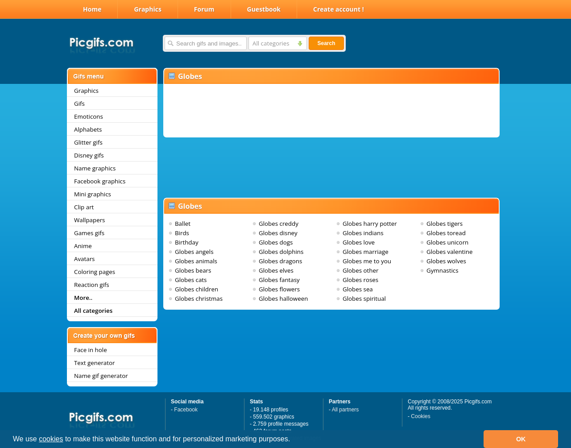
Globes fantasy (279, 280)
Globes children (196, 289)
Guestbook (264, 9)
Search (326, 43)
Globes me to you (367, 261)
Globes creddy (278, 224)
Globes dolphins (281, 252)
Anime (83, 246)
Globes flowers (279, 289)
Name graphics (95, 168)
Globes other (360, 270)
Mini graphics (92, 194)
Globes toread (446, 233)
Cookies (420, 416)
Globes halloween (283, 299)
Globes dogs (276, 242)
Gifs (79, 104)
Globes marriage (366, 252)
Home (92, 9)
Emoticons (88, 116)
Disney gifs (89, 155)
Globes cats (191, 280)
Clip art (84, 207)
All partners (345, 410)
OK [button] (521, 439)
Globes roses (360, 280)
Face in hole (90, 350)
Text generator (94, 363)
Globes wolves (446, 261)
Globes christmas (199, 299)
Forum (204, 9)
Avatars (84, 259)
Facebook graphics (99, 181)
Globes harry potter (370, 224)
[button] (293, 440)
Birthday (187, 242)
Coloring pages (94, 272)
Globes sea (358, 289)
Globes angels (194, 252)
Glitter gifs (88, 142)
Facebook (186, 410)
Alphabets (88, 129)
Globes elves (276, 270)
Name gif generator (101, 376)
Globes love (359, 242)
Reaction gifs (91, 285)
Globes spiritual (364, 299)
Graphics (147, 9)
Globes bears (193, 270)
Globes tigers (444, 224)
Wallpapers (89, 220)
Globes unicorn (447, 242)
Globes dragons (280, 261)
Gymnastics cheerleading (444, 274)
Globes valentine (449, 252)
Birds (182, 233)
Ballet (182, 224)
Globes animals (196, 261)
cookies (51, 439)
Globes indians (363, 233)
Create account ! (338, 9)
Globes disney (278, 233)
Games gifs (89, 233)
